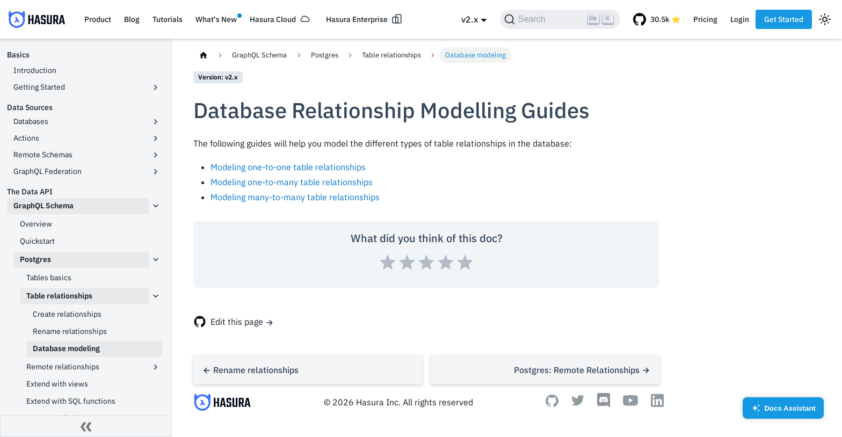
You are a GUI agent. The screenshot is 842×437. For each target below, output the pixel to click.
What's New (216, 19)
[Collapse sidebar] (86, 426)
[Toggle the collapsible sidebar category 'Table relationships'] (155, 296)
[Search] (560, 19)
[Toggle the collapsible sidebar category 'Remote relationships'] (155, 367)
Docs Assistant (783, 411)
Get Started (783, 19)
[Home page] (203, 55)
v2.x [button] (469, 19)
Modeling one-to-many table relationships (291, 182)
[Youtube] (630, 402)
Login (739, 19)
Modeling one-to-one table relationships (288, 167)
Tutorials (168, 19)
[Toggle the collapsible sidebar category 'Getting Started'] (155, 87)
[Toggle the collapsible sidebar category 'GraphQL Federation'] (155, 172)
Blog (132, 19)
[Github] (552, 403)
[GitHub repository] (657, 19)
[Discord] (603, 404)
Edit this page (236, 321)
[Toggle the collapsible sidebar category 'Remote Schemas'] (155, 155)
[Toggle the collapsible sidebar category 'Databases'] (155, 122)
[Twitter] (577, 402)
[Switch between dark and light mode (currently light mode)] (824, 19)
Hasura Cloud (273, 19)
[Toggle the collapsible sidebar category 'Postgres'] (155, 260)
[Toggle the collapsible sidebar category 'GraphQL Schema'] (155, 206)
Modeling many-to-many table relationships (295, 197)
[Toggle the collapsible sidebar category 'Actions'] (155, 138)
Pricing (705, 19)
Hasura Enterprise (357, 19)
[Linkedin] (657, 403)
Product (97, 19)
